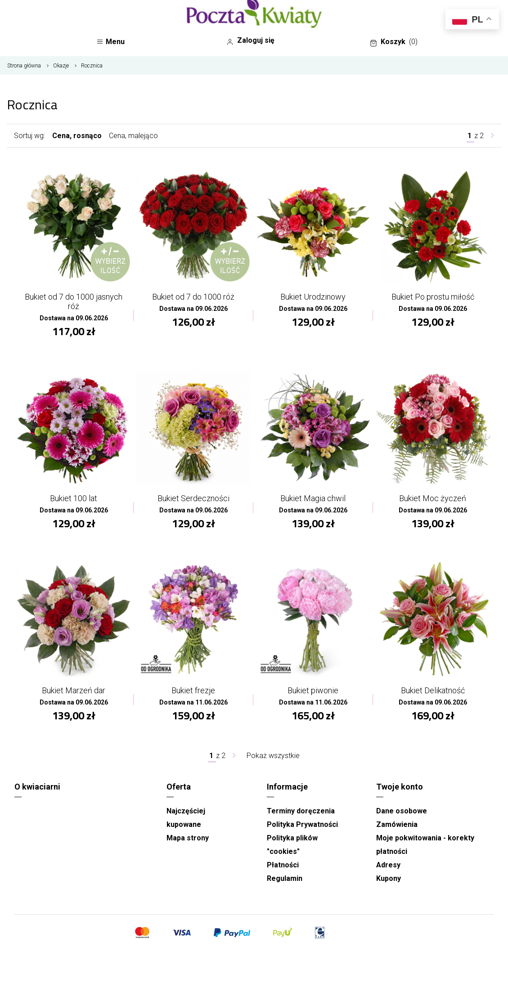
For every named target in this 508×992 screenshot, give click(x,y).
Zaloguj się (250, 40)
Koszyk (394, 42)
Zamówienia (397, 824)
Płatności (283, 865)
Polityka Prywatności (302, 824)
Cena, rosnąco (77, 135)
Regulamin (284, 878)
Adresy (388, 865)
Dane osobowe (401, 811)
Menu (110, 41)
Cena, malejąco (133, 135)
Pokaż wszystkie (273, 755)
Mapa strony (187, 838)
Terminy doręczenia (301, 811)
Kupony (388, 878)
